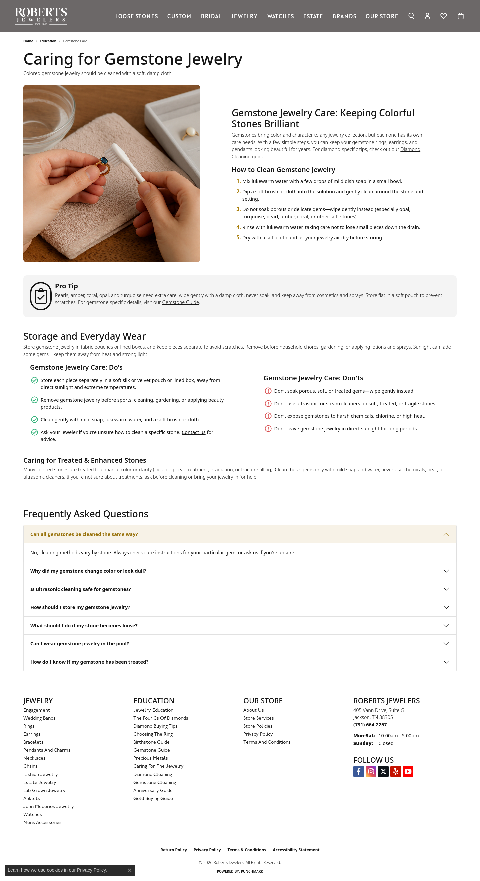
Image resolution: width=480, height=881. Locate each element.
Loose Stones (136, 16)
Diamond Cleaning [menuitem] (152, 774)
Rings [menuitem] (29, 726)
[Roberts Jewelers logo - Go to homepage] (43, 16)
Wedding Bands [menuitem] (39, 718)
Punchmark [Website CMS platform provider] (252, 871)
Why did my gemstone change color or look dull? (88, 571)
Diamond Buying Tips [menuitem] (155, 726)
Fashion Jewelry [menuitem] (40, 774)
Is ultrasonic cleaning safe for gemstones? (80, 589)
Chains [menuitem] (30, 766)
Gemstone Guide (180, 302)
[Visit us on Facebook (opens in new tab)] (358, 771)
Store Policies (258, 726)
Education (48, 41)
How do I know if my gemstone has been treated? (89, 662)
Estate (313, 16)
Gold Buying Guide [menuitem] (153, 798)
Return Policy (173, 850)
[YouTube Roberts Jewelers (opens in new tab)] (408, 771)
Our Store (382, 16)
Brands (344, 16)
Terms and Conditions (267, 742)
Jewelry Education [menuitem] (153, 710)
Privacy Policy (258, 734)
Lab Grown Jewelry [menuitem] (44, 790)
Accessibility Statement (296, 850)
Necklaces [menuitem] (34, 758)
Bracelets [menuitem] (33, 742)
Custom (179, 16)
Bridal (211, 16)
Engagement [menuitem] (36, 710)
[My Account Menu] (427, 16)
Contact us (194, 432)
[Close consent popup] (130, 870)
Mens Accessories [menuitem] (42, 822)
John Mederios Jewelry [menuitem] (48, 806)
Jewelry (244, 16)
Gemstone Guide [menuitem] (151, 750)
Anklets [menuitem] (31, 798)
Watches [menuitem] (32, 814)
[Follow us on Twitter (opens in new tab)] (383, 771)
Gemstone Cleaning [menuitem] (154, 782)
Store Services (258, 718)
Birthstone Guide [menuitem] (151, 742)
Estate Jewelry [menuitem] (39, 782)
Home (28, 41)
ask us (251, 552)
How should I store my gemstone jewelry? (80, 607)
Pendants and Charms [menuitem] (47, 750)
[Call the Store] (370, 724)
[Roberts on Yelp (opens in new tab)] (395, 771)
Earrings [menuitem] (32, 734)
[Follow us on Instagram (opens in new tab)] (371, 771)
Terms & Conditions (247, 850)
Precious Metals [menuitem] (150, 758)
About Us (253, 710)
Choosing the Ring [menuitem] (153, 734)
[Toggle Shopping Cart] (461, 16)
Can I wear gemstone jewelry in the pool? (79, 643)
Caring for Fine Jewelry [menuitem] (158, 766)
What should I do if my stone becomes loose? (84, 625)
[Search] (411, 16)
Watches (280, 16)
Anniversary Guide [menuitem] (153, 790)
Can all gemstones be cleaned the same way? (84, 534)
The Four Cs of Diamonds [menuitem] (160, 718)
